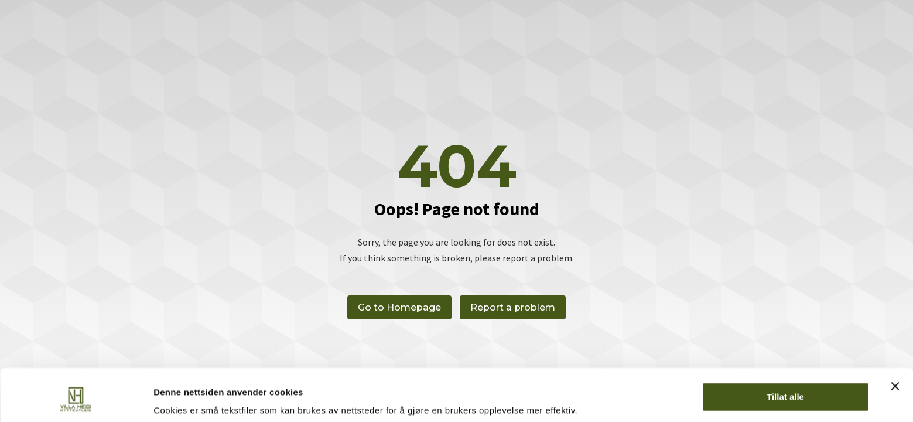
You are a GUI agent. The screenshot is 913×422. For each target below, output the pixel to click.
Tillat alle (785, 353)
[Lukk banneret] (895, 342)
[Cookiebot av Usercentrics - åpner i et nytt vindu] (76, 399)
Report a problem (513, 307)
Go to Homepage (399, 307)
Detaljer (169, 399)
